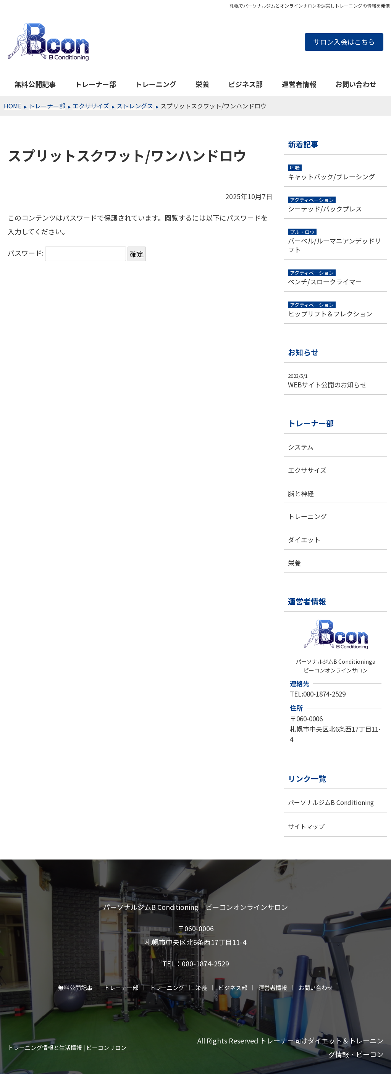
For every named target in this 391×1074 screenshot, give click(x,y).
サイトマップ (306, 826)
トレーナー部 (95, 84)
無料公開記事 (35, 84)
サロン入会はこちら (344, 42)
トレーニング (155, 84)
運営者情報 (299, 84)
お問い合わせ (355, 84)
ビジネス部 (245, 84)
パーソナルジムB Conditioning (331, 802)
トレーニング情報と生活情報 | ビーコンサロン (67, 1047)
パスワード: (67, 253)
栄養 (202, 84)
